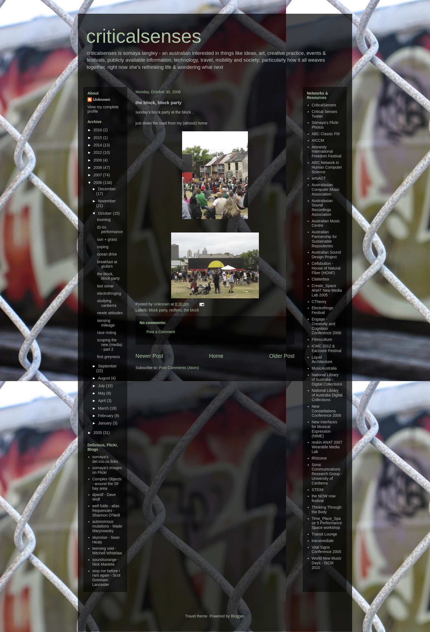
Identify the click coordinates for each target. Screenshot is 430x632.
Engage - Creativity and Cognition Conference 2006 (326, 326)
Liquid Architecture (322, 359)
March (104, 408)
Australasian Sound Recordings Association (322, 208)
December (107, 189)
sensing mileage (106, 322)
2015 (98, 137)
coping (102, 247)
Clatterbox (320, 279)
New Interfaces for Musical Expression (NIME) (324, 429)
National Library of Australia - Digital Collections (327, 379)
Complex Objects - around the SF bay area (107, 484)
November (107, 201)
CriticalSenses (324, 105)
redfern (175, 310)
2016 (98, 130)
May (102, 393)
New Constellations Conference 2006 (326, 411)
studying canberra (106, 303)
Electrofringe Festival (322, 310)
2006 (98, 182)
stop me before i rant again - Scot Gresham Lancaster (106, 578)
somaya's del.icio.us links (105, 459)
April (102, 400)
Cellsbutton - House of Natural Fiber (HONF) (326, 268)
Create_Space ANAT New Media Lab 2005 (327, 290)
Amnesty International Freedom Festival (326, 151)
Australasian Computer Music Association (326, 189)
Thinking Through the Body (327, 509)
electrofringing (109, 293)
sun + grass (107, 239)
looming (104, 219)
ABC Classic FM (326, 134)
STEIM (318, 490)
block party (158, 310)
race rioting (106, 332)
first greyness (108, 357)
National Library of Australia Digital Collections (327, 395)
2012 (98, 152)
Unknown (162, 304)
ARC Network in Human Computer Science (327, 167)
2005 (98, 432)
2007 (98, 175)
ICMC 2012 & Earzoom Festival (326, 348)
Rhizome (319, 458)
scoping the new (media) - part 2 (109, 345)
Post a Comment (160, 332)
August (104, 378)
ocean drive (107, 254)
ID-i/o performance (110, 229)
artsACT (319, 178)
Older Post (282, 356)
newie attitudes (110, 313)
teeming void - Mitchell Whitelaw (107, 550)
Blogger (237, 616)
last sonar (105, 286)
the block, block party (108, 276)
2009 (98, 160)
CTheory (319, 301)
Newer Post (149, 356)
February (106, 415)
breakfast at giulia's (107, 264)
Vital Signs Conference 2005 (326, 549)
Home (216, 356)
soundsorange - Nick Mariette (105, 561)
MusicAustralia (324, 368)
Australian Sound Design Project (326, 254)
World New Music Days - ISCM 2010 (327, 563)
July (102, 386)
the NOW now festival (324, 498)
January (105, 423)
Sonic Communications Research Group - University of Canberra (327, 474)
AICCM (318, 140)
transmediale (323, 541)
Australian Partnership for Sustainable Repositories (324, 239)
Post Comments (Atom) (179, 367)
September (107, 366)
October (105, 213)
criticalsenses (143, 36)
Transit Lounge (324, 534)
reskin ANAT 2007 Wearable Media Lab (327, 447)
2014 (98, 145)
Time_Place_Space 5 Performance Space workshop (327, 523)
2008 (98, 167)
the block (191, 310)
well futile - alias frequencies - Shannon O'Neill (106, 510)
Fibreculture (322, 339)
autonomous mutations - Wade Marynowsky (107, 526)
